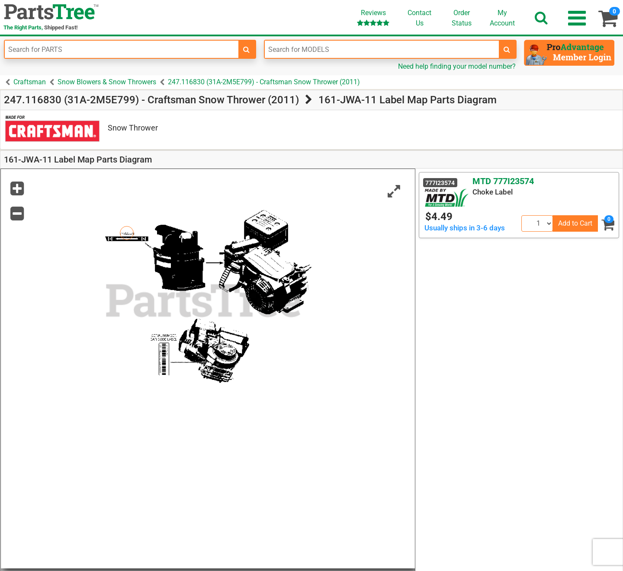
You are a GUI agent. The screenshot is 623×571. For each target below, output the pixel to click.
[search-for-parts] (246, 49)
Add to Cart (575, 223)
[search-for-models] (507, 49)
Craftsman (29, 82)
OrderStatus (462, 18)
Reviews (373, 17)
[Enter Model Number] (381, 49)
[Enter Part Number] (121, 49)
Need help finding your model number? (457, 66)
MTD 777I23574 (503, 181)
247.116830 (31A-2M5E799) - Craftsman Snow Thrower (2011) (264, 82)
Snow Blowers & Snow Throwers (107, 82)
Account (502, 18)
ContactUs (419, 18)
